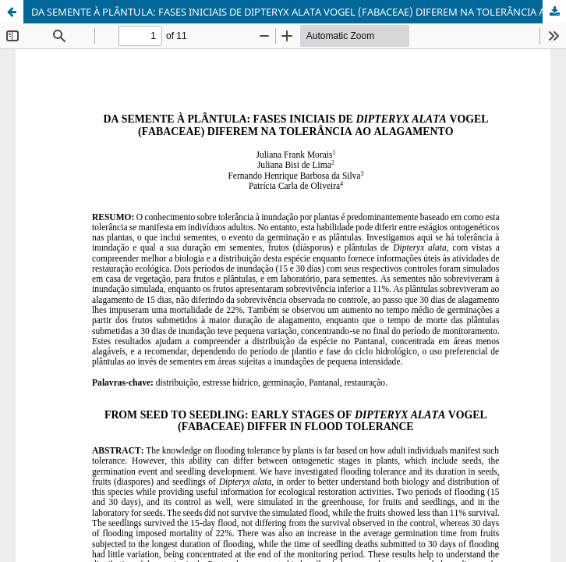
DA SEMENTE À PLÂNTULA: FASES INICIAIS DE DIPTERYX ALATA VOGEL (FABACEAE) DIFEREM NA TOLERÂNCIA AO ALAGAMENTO (298, 12)
